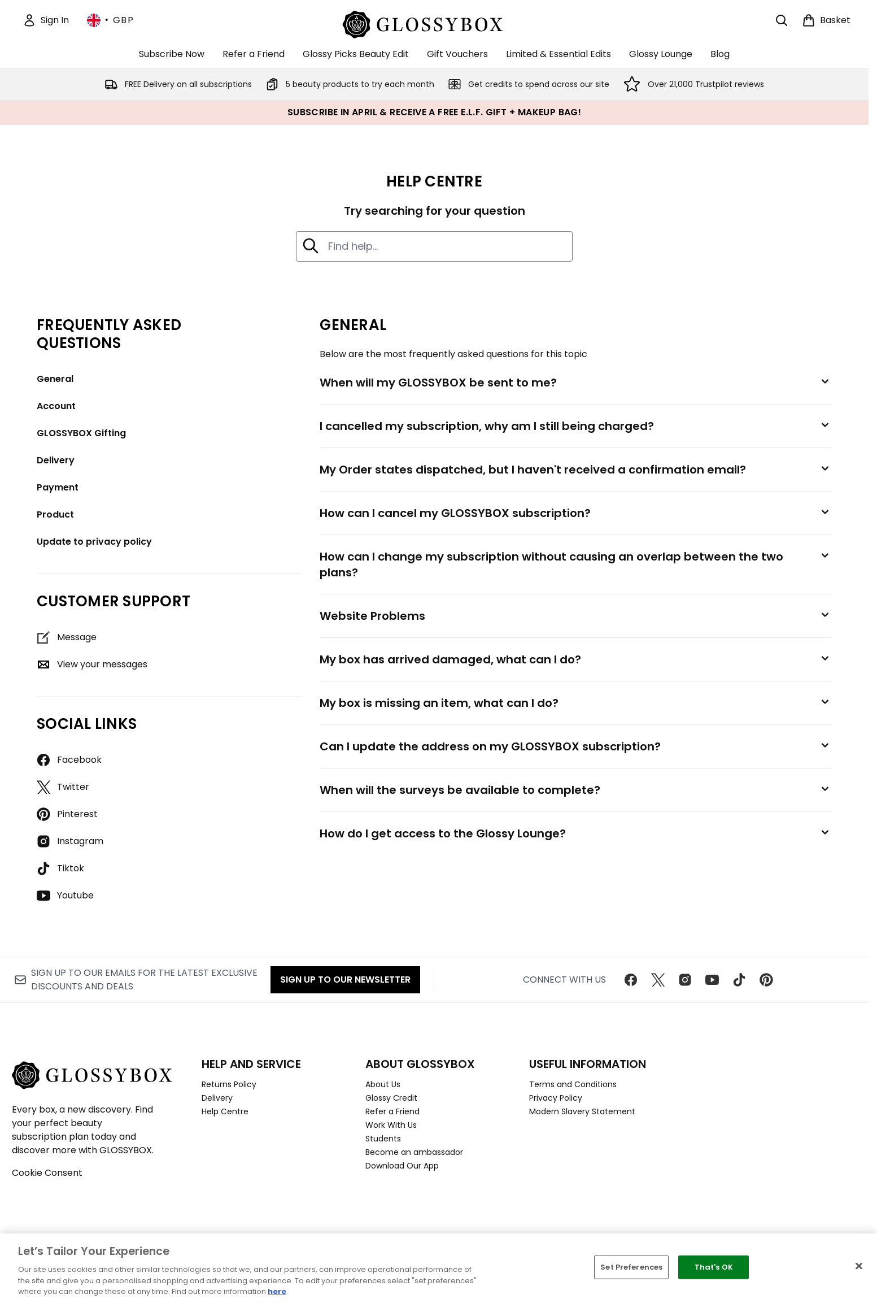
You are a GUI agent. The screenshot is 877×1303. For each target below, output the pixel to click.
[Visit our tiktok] (739, 979)
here (277, 1291)
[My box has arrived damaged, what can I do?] (576, 659)
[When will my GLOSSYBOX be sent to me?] (576, 382)
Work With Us (391, 1125)
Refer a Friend (392, 1111)
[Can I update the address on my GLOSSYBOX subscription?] (576, 746)
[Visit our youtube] (712, 979)
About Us (382, 1084)
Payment (57, 487)
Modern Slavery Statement (582, 1111)
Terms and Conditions (573, 1084)
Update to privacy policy (94, 541)
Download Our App (402, 1165)
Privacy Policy (555, 1098)
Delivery (56, 460)
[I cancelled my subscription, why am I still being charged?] (576, 426)
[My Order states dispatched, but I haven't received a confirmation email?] (576, 469)
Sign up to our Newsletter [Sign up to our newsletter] (345, 979)
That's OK (714, 1267)
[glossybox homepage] (434, 23)
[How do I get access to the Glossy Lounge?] (576, 833)
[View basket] (826, 20)
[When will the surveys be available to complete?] (576, 789)
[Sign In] (45, 20)
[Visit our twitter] (657, 979)
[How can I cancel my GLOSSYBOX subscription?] (576, 513)
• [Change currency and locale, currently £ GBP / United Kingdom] (110, 20)
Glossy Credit (391, 1098)
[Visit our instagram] (685, 979)
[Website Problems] (576, 615)
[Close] (859, 1266)
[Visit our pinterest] (766, 979)
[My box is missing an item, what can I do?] (576, 702)
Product (55, 514)
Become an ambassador (414, 1152)
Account (56, 405)
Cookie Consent (47, 1172)
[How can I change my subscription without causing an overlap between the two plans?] (576, 564)
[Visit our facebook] (630, 979)
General (55, 378)
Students (383, 1138)
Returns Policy (229, 1084)
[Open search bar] (781, 20)
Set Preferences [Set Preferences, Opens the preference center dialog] (631, 1267)
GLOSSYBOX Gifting (81, 433)
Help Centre (225, 1111)
